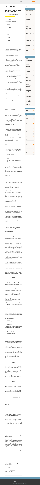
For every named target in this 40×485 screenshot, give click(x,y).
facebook (25, 6)
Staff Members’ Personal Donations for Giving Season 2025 (29, 96)
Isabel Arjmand (8, 30)
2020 (26, 131)
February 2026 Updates (29, 36)
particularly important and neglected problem (11, 78)
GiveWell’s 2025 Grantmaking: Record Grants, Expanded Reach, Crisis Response (28, 45)
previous (6, 135)
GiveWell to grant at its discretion (11, 333)
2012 (26, 144)
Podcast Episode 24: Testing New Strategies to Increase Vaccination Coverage (28, 49)
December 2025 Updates (29, 104)
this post (16, 207)
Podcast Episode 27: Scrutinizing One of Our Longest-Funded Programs (29, 19)
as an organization (11, 61)
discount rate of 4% (20, 422)
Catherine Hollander (16, 14)
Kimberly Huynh (8, 40)
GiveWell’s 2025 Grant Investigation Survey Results (28, 29)
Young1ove (8, 304)
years (7, 135)
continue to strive (7, 100)
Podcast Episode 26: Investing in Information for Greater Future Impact (29, 25)
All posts (27, 110)
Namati (7, 308)
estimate (15, 186)
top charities (17, 367)
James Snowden (8, 37)
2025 (26, 123)
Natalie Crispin (8, 24)
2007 (26, 152)
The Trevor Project (9, 324)
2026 (26, 115)
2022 (26, 128)
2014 (26, 141)
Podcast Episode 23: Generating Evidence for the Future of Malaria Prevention (29, 81)
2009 (26, 149)
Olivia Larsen (8, 34)
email (29, 6)
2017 (26, 136)
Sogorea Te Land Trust (9, 160)
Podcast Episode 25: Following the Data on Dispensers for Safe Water (28, 33)
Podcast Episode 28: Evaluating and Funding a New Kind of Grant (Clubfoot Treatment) (29, 15)
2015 (26, 139)
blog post (14, 111)
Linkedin (16, 481)
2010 (26, 147)
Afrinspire (16, 216)
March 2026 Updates (28, 22)
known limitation (18, 294)
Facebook (12, 481)
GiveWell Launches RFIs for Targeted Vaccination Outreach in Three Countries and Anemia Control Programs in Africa (29, 40)
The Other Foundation (9, 321)
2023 (26, 126)
